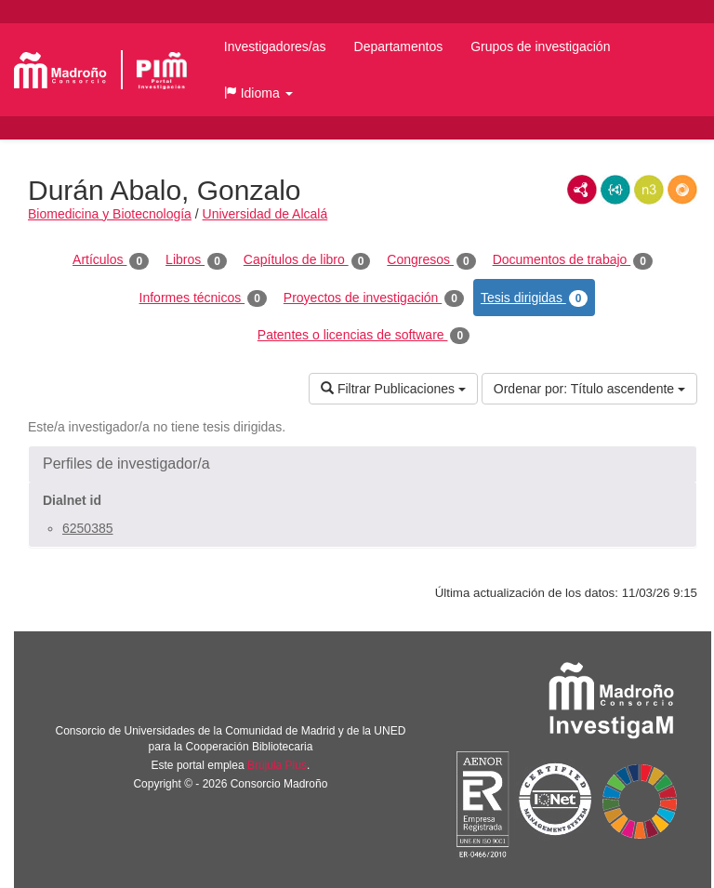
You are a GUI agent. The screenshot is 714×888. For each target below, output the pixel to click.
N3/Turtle (649, 190)
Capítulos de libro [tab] (307, 260)
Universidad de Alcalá (265, 213)
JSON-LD (615, 190)
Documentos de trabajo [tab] (573, 260)
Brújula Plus (277, 765)
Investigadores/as (275, 46)
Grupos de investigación (540, 46)
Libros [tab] (196, 260)
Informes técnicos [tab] (203, 298)
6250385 (87, 528)
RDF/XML (582, 190)
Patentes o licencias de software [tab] (363, 335)
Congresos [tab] (431, 260)
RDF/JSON (682, 190)
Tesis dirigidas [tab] (534, 298)
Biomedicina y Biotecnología (110, 213)
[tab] (362, 464)
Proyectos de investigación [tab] (374, 298)
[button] (258, 93)
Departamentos (398, 46)
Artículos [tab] (111, 260)
